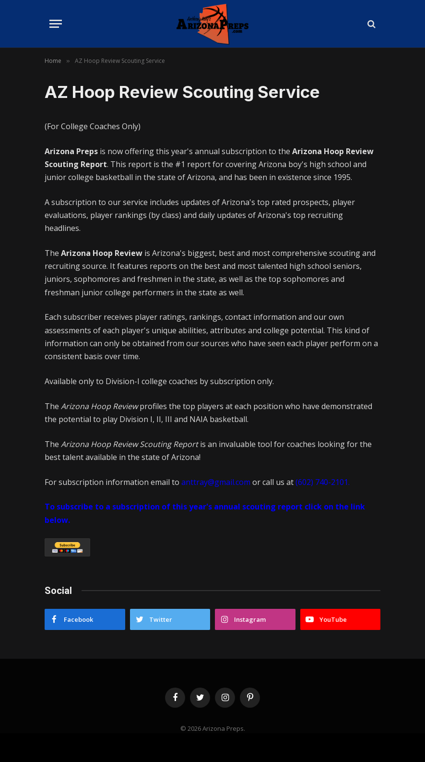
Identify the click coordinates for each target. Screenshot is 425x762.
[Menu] (55, 24)
